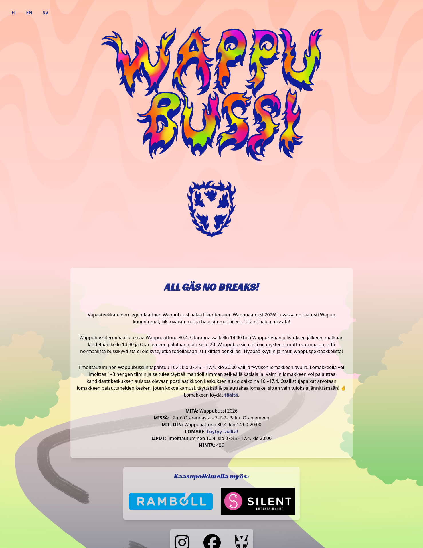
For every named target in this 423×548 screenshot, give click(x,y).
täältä (231, 395)
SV (45, 12)
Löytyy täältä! (222, 431)
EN (29, 12)
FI (13, 12)
